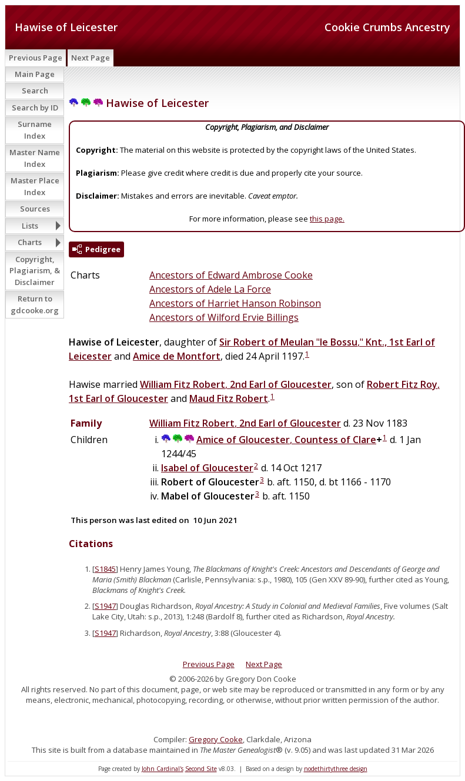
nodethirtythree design (335, 769)
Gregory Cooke (216, 739)
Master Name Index (34, 158)
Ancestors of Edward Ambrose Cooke (231, 275)
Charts (30, 242)
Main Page (35, 74)
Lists (30, 225)
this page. (327, 218)
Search (35, 90)
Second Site (201, 769)
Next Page (90, 57)
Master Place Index (35, 186)
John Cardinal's (162, 769)
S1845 (105, 569)
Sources (35, 208)
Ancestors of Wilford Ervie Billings (224, 317)
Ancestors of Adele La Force (210, 289)
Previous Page (35, 57)
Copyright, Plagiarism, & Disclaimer (34, 270)
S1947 (105, 606)
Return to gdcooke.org (35, 304)
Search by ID (35, 107)
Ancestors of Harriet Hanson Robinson (235, 303)
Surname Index (35, 130)
